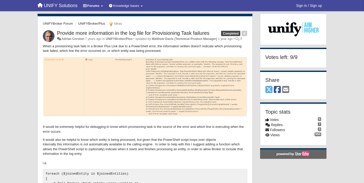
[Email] (285, 89)
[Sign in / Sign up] (309, 5)
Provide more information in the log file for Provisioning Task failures (133, 33)
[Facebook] (277, 89)
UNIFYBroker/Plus (91, 23)
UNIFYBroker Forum (58, 23)
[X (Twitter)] (268, 89)
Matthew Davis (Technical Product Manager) (184, 39)
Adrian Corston (72, 39)
